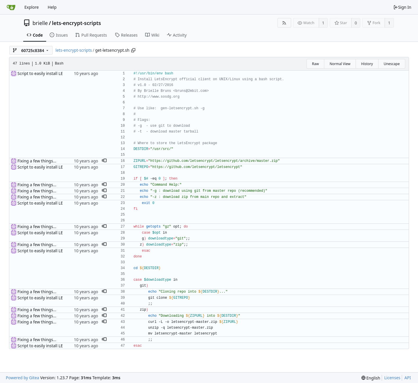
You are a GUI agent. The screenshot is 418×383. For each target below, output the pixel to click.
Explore (31, 7)
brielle (40, 23)
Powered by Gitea (22, 377)
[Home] (11, 7)
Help (52, 7)
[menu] (370, 378)
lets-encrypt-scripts (76, 23)
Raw (315, 63)
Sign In (402, 7)
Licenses (392, 377)
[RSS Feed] (284, 23)
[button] (104, 161)
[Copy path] (133, 50)
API (407, 377)
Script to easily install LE (40, 73)
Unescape (392, 63)
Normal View (339, 63)
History (367, 63)
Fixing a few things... (36, 161)
